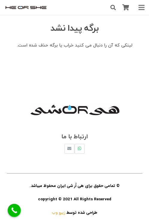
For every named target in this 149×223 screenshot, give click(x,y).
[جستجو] (113, 7)
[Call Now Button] (14, 210)
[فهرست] (141, 7)
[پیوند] (26, 7)
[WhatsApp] (79, 149)
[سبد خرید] (125, 7)
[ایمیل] (69, 149)
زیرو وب (58, 213)
